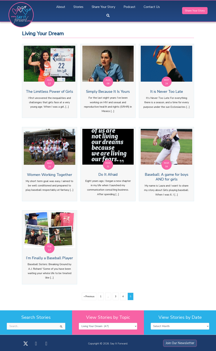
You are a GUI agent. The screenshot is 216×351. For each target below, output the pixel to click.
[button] (108, 15)
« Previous (89, 296)
